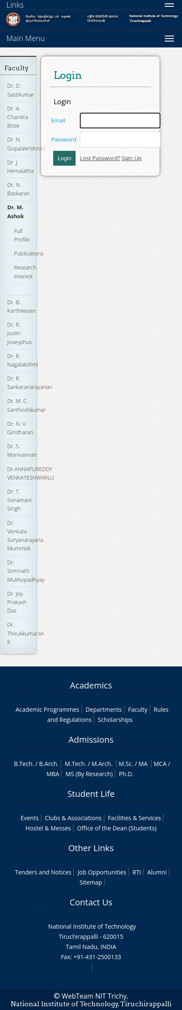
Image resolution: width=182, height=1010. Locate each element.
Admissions (90, 739)
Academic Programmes (47, 709)
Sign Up (131, 158)
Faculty (16, 68)
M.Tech (74, 764)
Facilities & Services (134, 818)
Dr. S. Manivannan (22, 450)
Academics (91, 685)
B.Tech (23, 764)
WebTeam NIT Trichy (94, 996)
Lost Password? (100, 158)
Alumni (157, 872)
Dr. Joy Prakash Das (17, 602)
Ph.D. (126, 774)
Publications (28, 253)
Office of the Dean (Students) (117, 828)
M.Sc (125, 764)
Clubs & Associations (73, 818)
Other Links (91, 848)
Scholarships (115, 720)
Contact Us (91, 902)
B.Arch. (49, 764)
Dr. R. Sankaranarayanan (29, 383)
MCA (160, 764)
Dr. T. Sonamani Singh (19, 500)
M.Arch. (102, 764)
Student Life (91, 793)
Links (15, 5)
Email (58, 120)
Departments (103, 709)
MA (143, 764)
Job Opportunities (102, 872)
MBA (53, 774)
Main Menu (25, 38)
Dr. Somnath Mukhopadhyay (25, 570)
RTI (137, 872)
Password (63, 139)
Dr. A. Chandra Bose (17, 117)
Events (30, 818)
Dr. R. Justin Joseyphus (19, 333)
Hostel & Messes (48, 828)
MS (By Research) (89, 774)
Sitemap (90, 882)
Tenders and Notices (43, 872)
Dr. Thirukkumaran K (25, 633)
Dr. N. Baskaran (18, 189)
